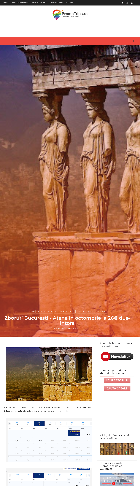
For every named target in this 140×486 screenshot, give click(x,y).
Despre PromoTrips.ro (19, 3)
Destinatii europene (64, 312)
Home (5, 3)
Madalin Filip (59, 329)
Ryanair (101, 312)
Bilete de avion (44, 312)
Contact (69, 3)
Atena (31, 312)
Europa (81, 312)
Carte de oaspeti (56, 3)
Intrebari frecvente (39, 3)
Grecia (91, 312)
